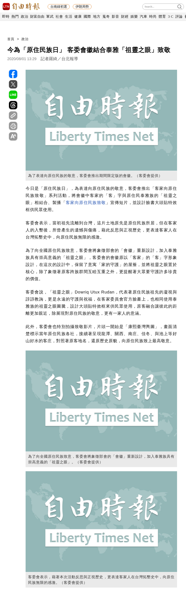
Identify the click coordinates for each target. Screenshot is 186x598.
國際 (87, 17)
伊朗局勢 (82, 6)
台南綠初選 (58, 6)
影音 (115, 17)
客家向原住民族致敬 (86, 202)
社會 (59, 17)
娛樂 (134, 17)
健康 (78, 17)
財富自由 (37, 17)
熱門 (15, 17)
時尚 (152, 17)
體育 (162, 17)
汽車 (143, 17)
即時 (5, 17)
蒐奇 (106, 17)
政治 (24, 17)
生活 (68, 17)
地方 (96, 17)
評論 (179, 17)
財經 (124, 17)
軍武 (49, 17)
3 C (170, 17)
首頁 (10, 39)
